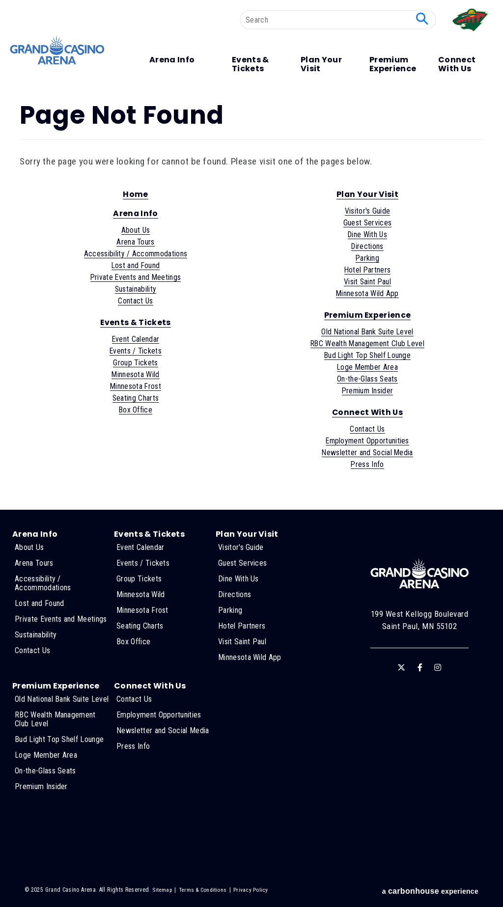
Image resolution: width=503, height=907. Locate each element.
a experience (430, 891)
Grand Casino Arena (59, 50)
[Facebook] (420, 667)
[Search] (338, 19)
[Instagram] (437, 667)
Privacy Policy (252, 889)
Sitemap (162, 889)
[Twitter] (401, 667)
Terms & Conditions (203, 889)
